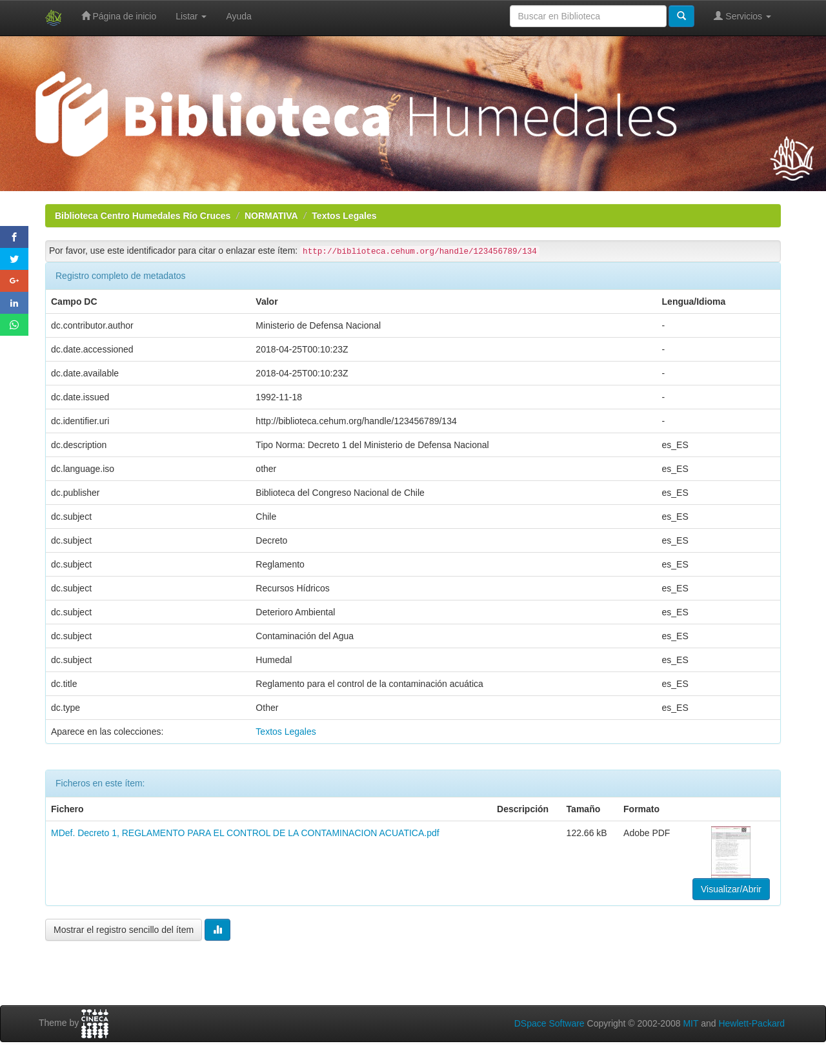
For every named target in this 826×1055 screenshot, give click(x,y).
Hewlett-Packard (751, 1023)
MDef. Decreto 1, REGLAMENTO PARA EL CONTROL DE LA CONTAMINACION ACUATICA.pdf (245, 833)
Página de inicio (119, 15)
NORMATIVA (271, 215)
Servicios (742, 15)
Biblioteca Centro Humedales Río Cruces (142, 215)
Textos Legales (344, 215)
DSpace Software (549, 1023)
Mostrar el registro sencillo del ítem (124, 930)
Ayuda (238, 16)
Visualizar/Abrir (731, 889)
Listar (191, 16)
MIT (690, 1023)
